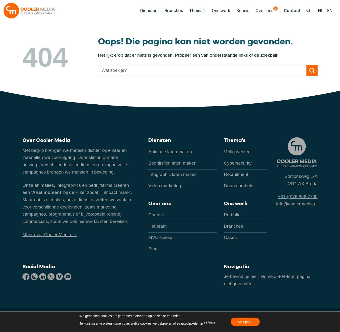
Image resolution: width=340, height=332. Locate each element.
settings (209, 322)
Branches (174, 10)
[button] (147, 11)
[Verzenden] (312, 70)
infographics (68, 185)
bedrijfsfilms (100, 185)
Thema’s (197, 10)
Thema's (235, 140)
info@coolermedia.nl (297, 203)
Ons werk (221, 10)
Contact (292, 10)
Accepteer (245, 322)
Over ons (266, 9)
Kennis (243, 10)
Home (267, 276)
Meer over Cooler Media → (49, 234)
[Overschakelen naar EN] (329, 10)
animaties (44, 185)
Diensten (159, 140)
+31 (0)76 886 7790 (298, 196)
